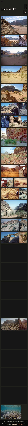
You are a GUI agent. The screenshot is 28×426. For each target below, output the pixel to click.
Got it (15, 424)
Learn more (20, 424)
